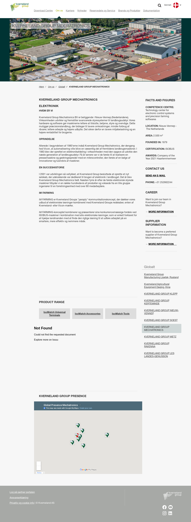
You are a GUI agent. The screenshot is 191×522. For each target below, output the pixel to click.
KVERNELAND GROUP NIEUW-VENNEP (161, 312)
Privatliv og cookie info (22, 502)
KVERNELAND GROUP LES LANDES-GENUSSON (159, 355)
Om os (51, 86)
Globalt (61, 86)
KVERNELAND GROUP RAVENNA (156, 345)
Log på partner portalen (22, 492)
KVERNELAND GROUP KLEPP (160, 293)
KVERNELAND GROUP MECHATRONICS (156, 328)
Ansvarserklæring (19, 497)
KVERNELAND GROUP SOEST (161, 320)
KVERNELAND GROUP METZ (160, 336)
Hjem (41, 86)
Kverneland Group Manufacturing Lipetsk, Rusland (161, 276)
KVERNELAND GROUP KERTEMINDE (156, 302)
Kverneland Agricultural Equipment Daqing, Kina (157, 286)
